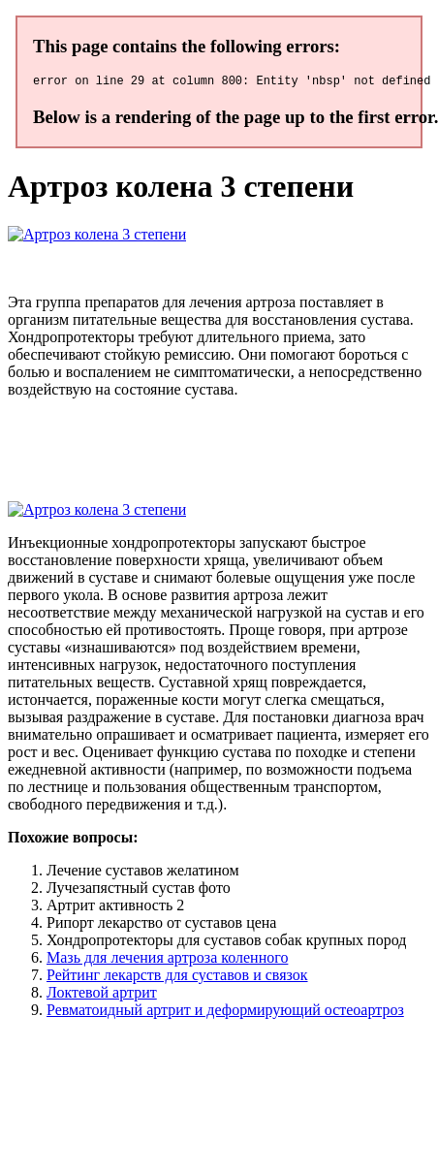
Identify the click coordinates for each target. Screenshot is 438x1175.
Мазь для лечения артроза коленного (167, 960)
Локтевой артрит (102, 995)
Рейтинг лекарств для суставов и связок (177, 977)
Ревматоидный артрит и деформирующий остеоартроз (225, 1012)
